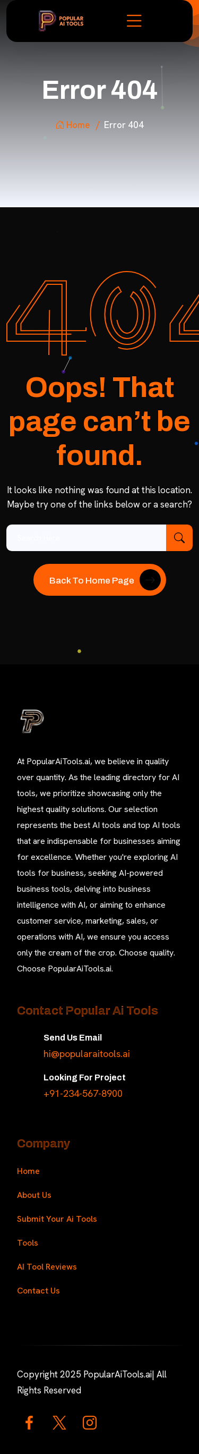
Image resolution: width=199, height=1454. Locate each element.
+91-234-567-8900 (83, 1093)
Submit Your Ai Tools (57, 1218)
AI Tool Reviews (47, 1266)
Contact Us (38, 1290)
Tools (27, 1242)
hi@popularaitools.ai (87, 1053)
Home (72, 125)
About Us (34, 1195)
